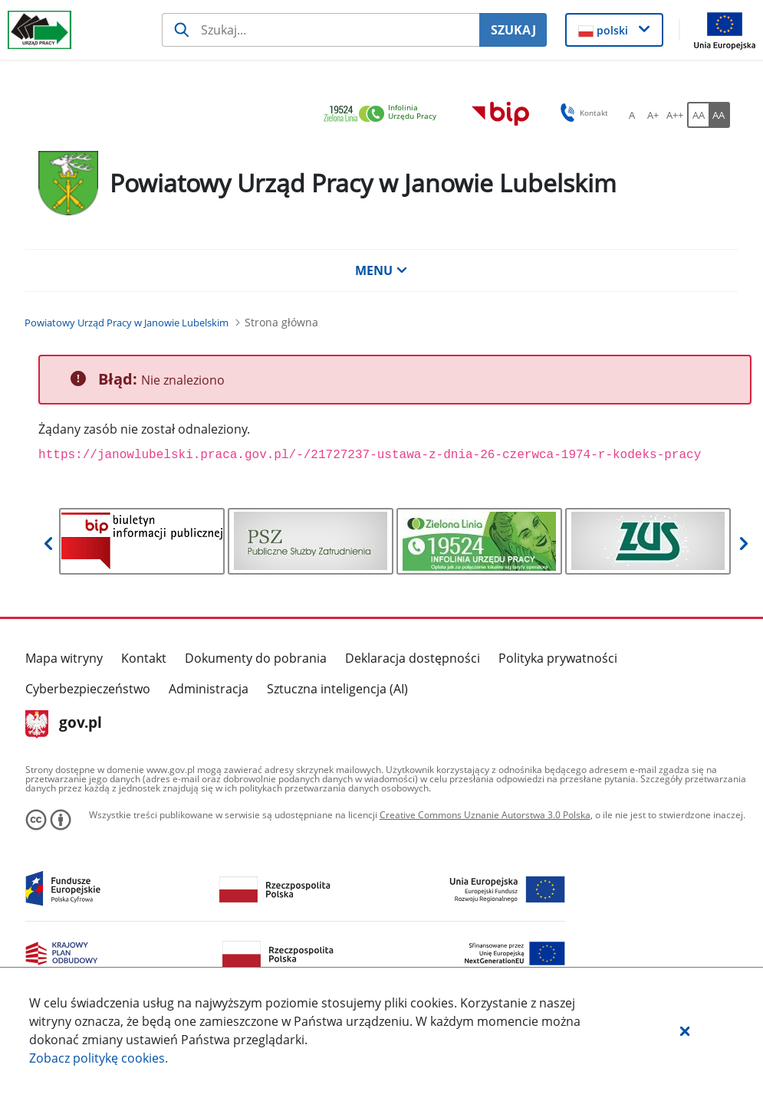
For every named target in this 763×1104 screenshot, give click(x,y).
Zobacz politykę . (98, 1058)
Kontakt (143, 658)
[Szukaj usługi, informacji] (320, 30)
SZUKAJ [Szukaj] (513, 29)
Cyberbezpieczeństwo (87, 688)
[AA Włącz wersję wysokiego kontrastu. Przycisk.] (719, 115)
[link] (384, 114)
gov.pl (64, 724)
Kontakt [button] (581, 112)
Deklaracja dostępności (412, 658)
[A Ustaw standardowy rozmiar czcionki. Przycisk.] (632, 115)
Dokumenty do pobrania (256, 658)
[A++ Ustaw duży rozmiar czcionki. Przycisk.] (675, 115)
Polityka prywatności (557, 658)
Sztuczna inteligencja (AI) (337, 688)
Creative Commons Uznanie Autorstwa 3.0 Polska (485, 814)
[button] (684, 1030)
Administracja (208, 688)
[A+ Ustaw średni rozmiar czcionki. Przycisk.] (653, 115)
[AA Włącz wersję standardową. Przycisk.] (698, 115)
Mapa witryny (64, 658)
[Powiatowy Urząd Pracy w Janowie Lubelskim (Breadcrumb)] (127, 322)
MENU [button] (381, 270)
